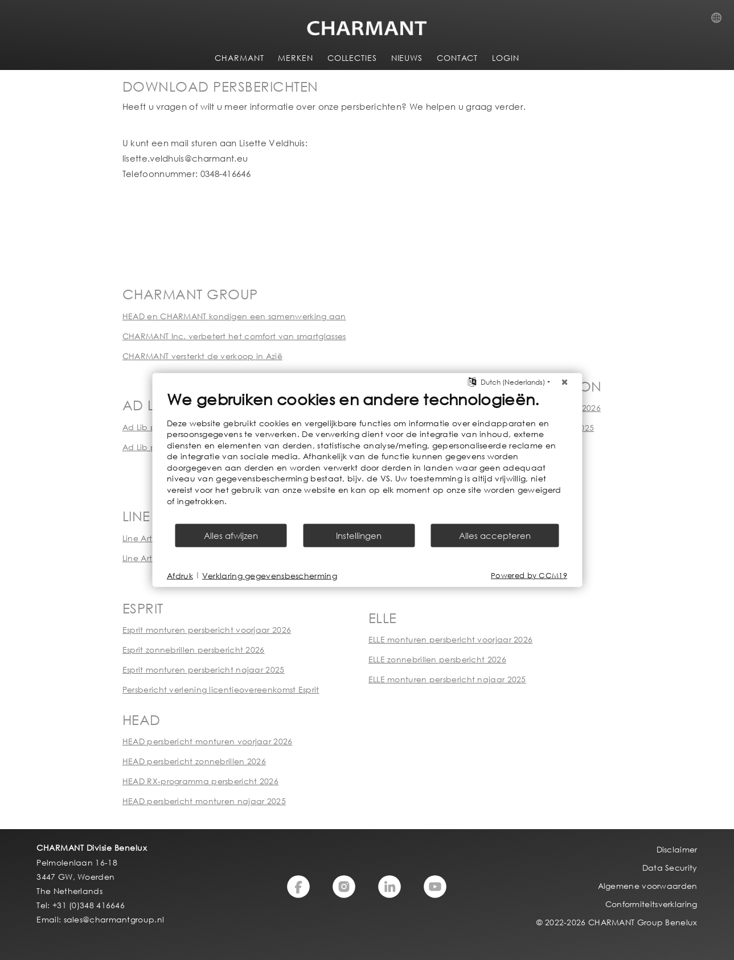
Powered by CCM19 (529, 575)
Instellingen (359, 535)
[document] (367, 455)
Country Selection (719, 21)
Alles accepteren (495, 535)
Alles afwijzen (231, 535)
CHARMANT (239, 57)
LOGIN (505, 57)
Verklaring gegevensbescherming (269, 575)
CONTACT (457, 57)
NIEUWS (407, 57)
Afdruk (180, 575)
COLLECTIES (352, 57)
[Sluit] (564, 381)
